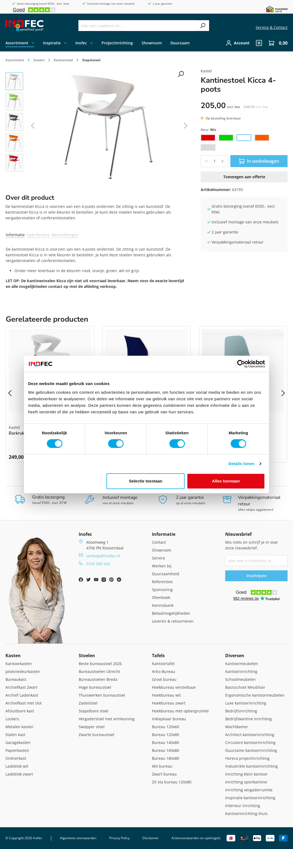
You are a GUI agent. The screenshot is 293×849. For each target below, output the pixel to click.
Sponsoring (162, 589)
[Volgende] (186, 126)
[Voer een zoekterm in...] (137, 25)
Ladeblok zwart (19, 774)
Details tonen (241, 463)
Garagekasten (17, 742)
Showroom (161, 550)
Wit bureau (162, 766)
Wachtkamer (236, 726)
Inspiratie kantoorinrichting (250, 797)
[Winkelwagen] (276, 43)
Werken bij (162, 565)
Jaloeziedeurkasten (22, 671)
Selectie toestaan (146, 481)
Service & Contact (272, 27)
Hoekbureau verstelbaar (174, 687)
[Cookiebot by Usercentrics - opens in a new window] (241, 364)
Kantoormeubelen (241, 663)
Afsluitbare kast (19, 710)
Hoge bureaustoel (95, 687)
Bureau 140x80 (165, 742)
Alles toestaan (226, 481)
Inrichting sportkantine (246, 782)
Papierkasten (17, 750)
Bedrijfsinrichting (241, 710)
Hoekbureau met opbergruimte (180, 710)
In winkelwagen (259, 161)
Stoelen (87, 656)
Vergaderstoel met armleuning (107, 718)
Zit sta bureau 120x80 (171, 782)
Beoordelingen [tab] (65, 234)
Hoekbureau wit (166, 695)
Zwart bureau (164, 774)
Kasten (13, 656)
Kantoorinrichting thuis (246, 813)
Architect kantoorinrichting (249, 734)
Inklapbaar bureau (169, 718)
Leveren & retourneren (173, 621)
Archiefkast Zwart (21, 687)
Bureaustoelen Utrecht (99, 671)
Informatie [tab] (15, 234)
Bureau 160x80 (165, 750)
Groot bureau (164, 679)
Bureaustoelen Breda (98, 679)
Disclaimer (150, 838)
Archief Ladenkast (21, 695)
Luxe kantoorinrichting (245, 703)
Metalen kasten (19, 726)
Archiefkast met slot (23, 703)
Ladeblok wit (16, 766)
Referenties (162, 581)
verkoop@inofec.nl (103, 555)
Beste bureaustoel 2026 (100, 663)
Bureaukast (15, 679)
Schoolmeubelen (240, 679)
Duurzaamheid (165, 573)
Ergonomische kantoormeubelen (255, 695)
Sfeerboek (161, 597)
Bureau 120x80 (165, 734)
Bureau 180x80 (165, 758)
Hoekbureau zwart (168, 703)
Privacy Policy (119, 838)
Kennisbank (162, 605)
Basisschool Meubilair (245, 687)
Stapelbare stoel (93, 710)
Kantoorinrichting (241, 671)
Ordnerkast (15, 758)
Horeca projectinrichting (247, 758)
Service (158, 558)
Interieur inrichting (242, 805)
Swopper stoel (92, 726)
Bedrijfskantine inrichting (248, 718)
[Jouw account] (237, 43)
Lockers (12, 718)
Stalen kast (15, 734)
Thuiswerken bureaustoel (102, 695)
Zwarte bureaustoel (96, 734)
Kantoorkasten (18, 663)
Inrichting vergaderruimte (249, 789)
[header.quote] (259, 43)
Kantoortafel (163, 663)
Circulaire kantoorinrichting (250, 742)
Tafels (158, 656)
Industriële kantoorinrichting (251, 766)
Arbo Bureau (163, 671)
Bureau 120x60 (165, 726)
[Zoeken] (202, 25)
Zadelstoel (88, 703)
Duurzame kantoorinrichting (251, 750)
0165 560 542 (98, 563)
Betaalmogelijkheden (171, 613)
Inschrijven (256, 575)
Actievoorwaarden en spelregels (196, 838)
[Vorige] (33, 126)
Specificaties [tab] (38, 234)
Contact (159, 542)
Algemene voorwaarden (78, 838)
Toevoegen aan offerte (244, 176)
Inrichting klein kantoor (246, 774)
